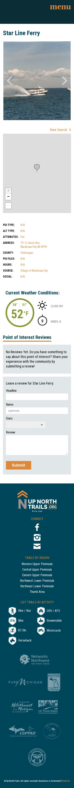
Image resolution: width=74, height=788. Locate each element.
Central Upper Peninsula (37, 569)
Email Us (66, 781)
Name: (10, 404)
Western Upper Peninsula (37, 564)
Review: (11, 432)
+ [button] (8, 191)
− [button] (8, 197)
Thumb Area (37, 592)
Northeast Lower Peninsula (37, 586)
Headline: (11, 390)
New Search (58, 130)
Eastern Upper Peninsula (37, 575)
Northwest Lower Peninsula (37, 581)
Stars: (9, 418)
